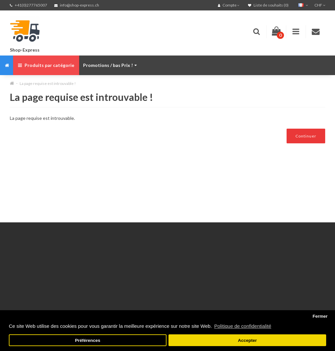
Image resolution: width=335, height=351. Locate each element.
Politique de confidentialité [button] (242, 326)
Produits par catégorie (46, 65)
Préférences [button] (87, 340)
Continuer (305, 136)
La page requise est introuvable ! (48, 83)
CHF (319, 5)
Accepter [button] (247, 340)
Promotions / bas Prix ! (110, 65)
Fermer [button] (319, 316)
